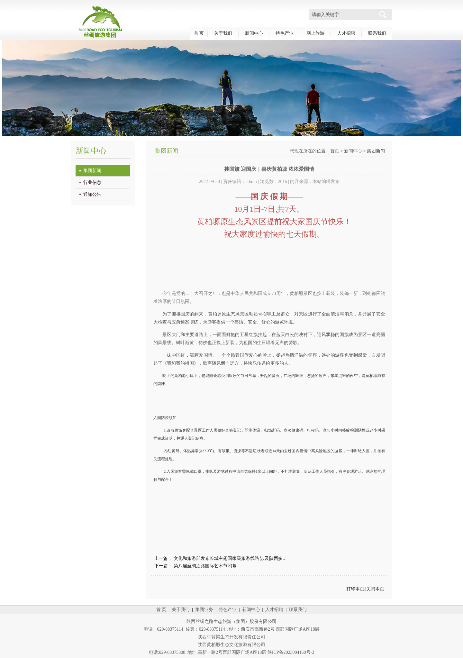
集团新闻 (92, 170)
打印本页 (355, 589)
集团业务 (204, 609)
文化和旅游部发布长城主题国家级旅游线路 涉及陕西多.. (229, 558)
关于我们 (223, 33)
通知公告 (92, 194)
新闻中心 (254, 33)
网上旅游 (315, 33)
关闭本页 (375, 589)
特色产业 (285, 33)
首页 (334, 151)
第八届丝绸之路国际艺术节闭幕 (205, 565)
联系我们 (377, 33)
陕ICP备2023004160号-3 (291, 652)
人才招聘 (346, 33)
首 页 (199, 33)
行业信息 (92, 182)
